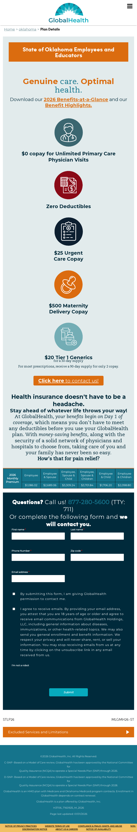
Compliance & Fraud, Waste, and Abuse (100, 826)
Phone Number (21, 550)
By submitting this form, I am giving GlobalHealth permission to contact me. (63, 596)
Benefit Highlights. (68, 105)
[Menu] (129, 6)
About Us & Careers (67, 829)
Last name (77, 529)
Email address (20, 572)
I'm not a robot (20, 665)
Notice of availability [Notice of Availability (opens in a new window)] (98, 829)
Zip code (76, 550)
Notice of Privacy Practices (21, 826)
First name (19, 529)
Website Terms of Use (57, 826)
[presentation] (41, 681)
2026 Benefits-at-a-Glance (76, 99)
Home (9, 29)
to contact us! (68, 381)
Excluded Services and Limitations (38, 732)
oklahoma (27, 29)
